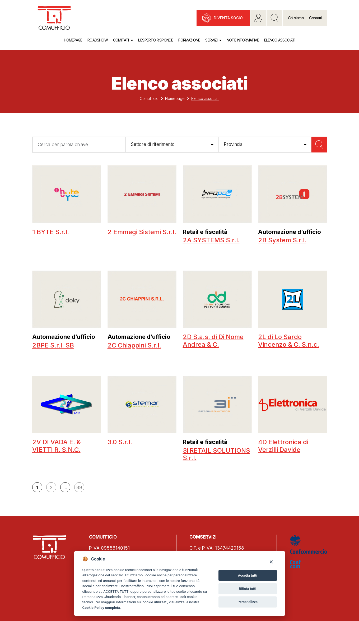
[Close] (271, 561)
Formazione (189, 40)
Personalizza (92, 597)
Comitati (121, 40)
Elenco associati (279, 40)
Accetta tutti (247, 575)
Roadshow (97, 40)
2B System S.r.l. (282, 240)
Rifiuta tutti (247, 589)
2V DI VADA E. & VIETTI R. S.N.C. (56, 445)
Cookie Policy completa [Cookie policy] (101, 607)
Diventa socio (228, 18)
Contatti (315, 17)
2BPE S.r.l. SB (53, 345)
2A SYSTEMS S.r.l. (211, 240)
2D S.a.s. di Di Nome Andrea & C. (213, 340)
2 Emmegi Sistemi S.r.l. (142, 232)
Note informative (243, 40)
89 (79, 487)
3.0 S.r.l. (120, 442)
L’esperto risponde (155, 40)
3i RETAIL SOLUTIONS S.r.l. (216, 454)
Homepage (73, 40)
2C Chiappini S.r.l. (134, 345)
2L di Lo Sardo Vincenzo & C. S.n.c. (288, 340)
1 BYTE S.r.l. (50, 232)
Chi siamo (296, 17)
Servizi (211, 40)
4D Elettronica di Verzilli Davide (283, 445)
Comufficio (149, 98)
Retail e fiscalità (205, 231)
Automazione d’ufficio (289, 231)
